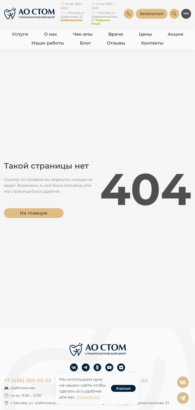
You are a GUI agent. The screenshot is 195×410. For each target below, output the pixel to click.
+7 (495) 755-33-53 (124, 380)
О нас (50, 34)
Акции (175, 34)
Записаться (151, 13)
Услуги (20, 34)
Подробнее (88, 397)
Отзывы (116, 43)
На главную (34, 213)
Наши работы (48, 43)
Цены (145, 34)
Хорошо (123, 388)
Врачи (115, 34)
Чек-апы (83, 34)
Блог (85, 43)
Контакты (152, 43)
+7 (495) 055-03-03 (27, 380)
